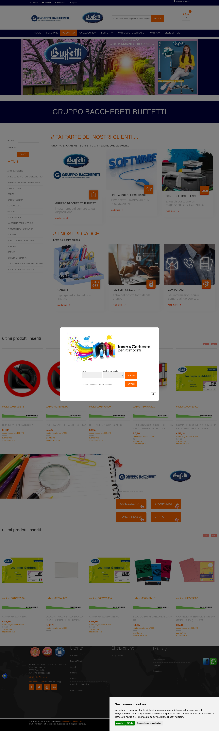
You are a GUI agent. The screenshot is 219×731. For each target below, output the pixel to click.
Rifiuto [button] (130, 723)
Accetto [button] (119, 723)
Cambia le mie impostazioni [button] (149, 723)
